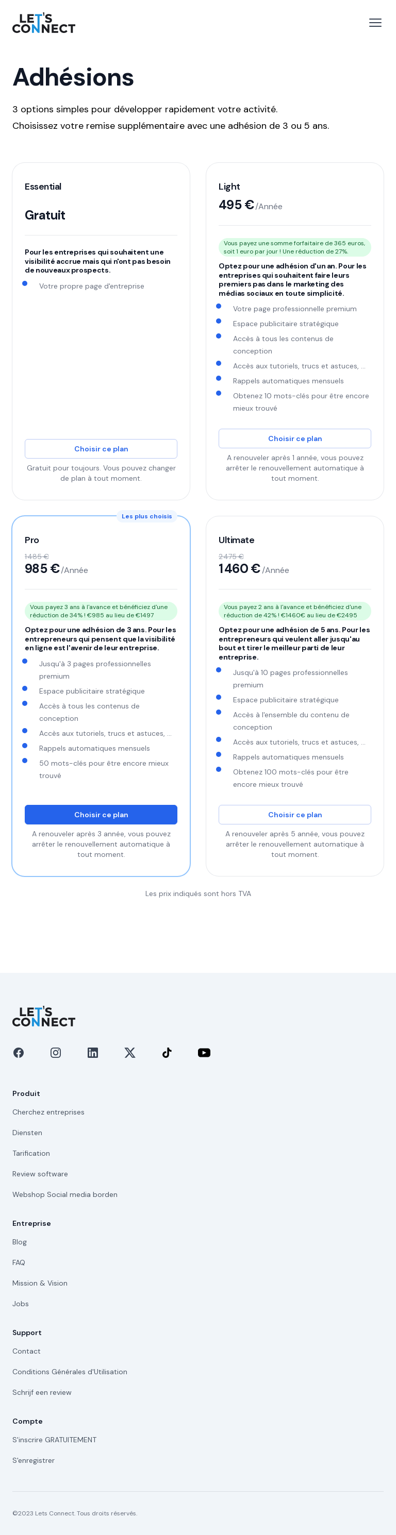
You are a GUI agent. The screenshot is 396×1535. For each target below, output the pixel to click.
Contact (26, 1351)
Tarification (31, 1153)
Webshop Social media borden (65, 1194)
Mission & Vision (40, 1283)
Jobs (20, 1303)
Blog (19, 1241)
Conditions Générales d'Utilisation (69, 1371)
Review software (40, 1173)
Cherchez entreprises (48, 1112)
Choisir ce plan (101, 448)
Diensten (27, 1132)
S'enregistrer (33, 1460)
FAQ (18, 1262)
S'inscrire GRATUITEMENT (54, 1439)
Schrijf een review (42, 1392)
